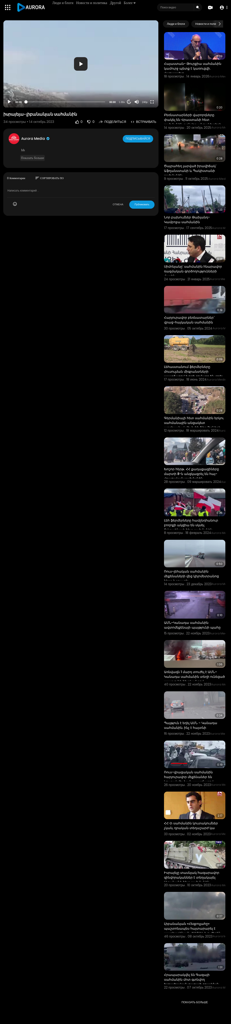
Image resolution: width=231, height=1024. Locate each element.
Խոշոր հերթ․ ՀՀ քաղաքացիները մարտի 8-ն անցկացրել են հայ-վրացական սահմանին (191, 474)
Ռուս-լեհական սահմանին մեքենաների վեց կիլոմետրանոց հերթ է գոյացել (191, 576)
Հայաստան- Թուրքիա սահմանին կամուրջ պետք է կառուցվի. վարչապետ (192, 68)
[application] (80, 64)
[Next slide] (219, 24)
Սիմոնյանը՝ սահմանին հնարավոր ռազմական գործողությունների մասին (193, 271)
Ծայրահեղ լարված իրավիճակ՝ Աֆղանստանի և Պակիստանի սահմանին (190, 171)
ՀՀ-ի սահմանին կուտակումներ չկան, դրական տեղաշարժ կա (191, 825)
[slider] (65, 101)
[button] (222, 7)
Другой (116, 2)
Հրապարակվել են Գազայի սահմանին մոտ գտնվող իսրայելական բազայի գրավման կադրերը (191, 982)
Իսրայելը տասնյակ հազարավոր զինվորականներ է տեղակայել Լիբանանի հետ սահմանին (191, 877)
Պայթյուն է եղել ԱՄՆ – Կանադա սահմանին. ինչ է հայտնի (190, 725)
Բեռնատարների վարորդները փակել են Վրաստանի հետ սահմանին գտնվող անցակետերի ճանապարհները (192, 122)
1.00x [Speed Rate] (122, 102)
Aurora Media (35, 138)
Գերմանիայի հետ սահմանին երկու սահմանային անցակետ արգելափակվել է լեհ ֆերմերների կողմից (194, 425)
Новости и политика (92, 2)
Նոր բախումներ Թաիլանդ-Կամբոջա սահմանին (187, 219)
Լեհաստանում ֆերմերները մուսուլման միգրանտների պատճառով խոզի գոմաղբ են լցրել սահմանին (193, 374)
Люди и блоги (63, 2)
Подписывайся (138, 138)
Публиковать (141, 204)
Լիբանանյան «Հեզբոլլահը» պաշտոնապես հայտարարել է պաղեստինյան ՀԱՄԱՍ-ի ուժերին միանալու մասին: (192, 930)
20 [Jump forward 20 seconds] (129, 102)
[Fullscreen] (152, 102)
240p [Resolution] (145, 102)
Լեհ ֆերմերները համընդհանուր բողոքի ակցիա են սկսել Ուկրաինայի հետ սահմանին (191, 525)
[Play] (9, 102)
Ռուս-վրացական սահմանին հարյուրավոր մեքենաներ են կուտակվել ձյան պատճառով (188, 777)
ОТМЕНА (118, 204)
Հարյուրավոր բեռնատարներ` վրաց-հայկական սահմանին (189, 320)
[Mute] (136, 102)
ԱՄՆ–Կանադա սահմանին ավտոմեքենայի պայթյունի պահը (192, 625)
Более (130, 2)
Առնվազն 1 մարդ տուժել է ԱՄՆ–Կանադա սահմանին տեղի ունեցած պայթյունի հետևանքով (194, 677)
